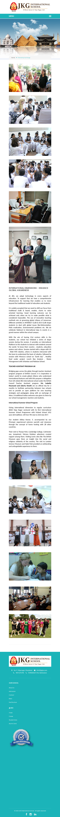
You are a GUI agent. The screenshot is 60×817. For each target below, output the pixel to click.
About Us (11, 688)
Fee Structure (13, 702)
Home (13, 57)
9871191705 (19, 673)
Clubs (11, 713)
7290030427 (32, 673)
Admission (12, 691)
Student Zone (13, 720)
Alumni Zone (13, 723)
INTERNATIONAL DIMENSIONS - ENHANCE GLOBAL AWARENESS (28, 289)
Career (11, 716)
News (10, 699)
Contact (11, 695)
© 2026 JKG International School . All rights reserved (30, 811)
